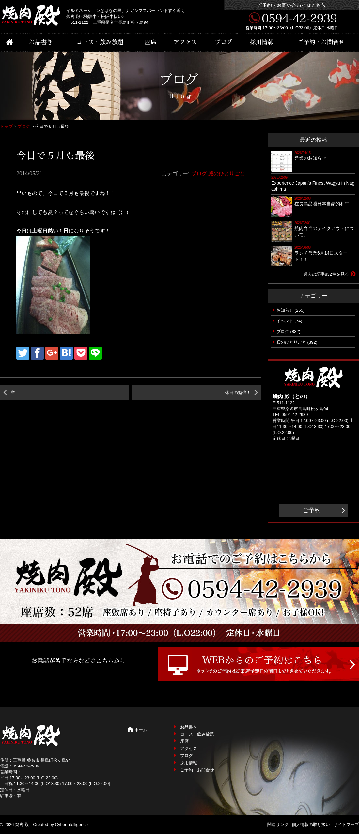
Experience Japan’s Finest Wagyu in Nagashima (312, 186)
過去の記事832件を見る (326, 274)
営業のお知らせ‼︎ (311, 158)
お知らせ (284, 310)
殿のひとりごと (226, 173)
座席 (151, 42)
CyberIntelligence (71, 824)
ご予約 (311, 510)
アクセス (185, 42)
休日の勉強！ (238, 392)
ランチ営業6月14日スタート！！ (321, 256)
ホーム (140, 729)
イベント (284, 321)
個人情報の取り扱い (311, 824)
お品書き (41, 42)
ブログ (223, 42)
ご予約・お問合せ (321, 42)
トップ (6, 126)
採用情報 (261, 42)
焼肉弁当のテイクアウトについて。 (324, 231)
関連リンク (278, 824)
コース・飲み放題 (99, 42)
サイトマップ (346, 824)
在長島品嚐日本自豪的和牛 (321, 203)
